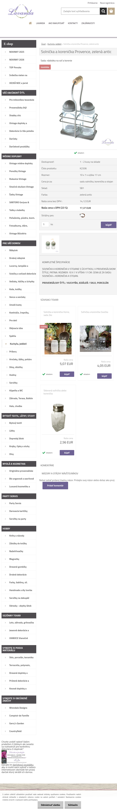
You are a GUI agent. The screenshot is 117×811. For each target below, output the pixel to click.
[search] (103, 11)
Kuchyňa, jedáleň (55, 44)
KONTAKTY (73, 23)
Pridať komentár (55, 485)
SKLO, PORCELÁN (99, 283)
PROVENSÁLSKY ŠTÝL (53, 283)
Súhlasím (72, 805)
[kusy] (45, 224)
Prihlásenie (93, 2)
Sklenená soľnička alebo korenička (55, 392)
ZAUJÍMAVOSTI (88, 23)
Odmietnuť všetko (49, 805)
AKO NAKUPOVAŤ (56, 23)
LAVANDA (40, 23)
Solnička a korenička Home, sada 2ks (57, 314)
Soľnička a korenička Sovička (94, 312)
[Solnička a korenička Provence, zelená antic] (50, 236)
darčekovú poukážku (23, 765)
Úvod (43, 44)
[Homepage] (30, 23)
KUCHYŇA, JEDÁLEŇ (77, 283)
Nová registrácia (107, 2)
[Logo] (21, 11)
